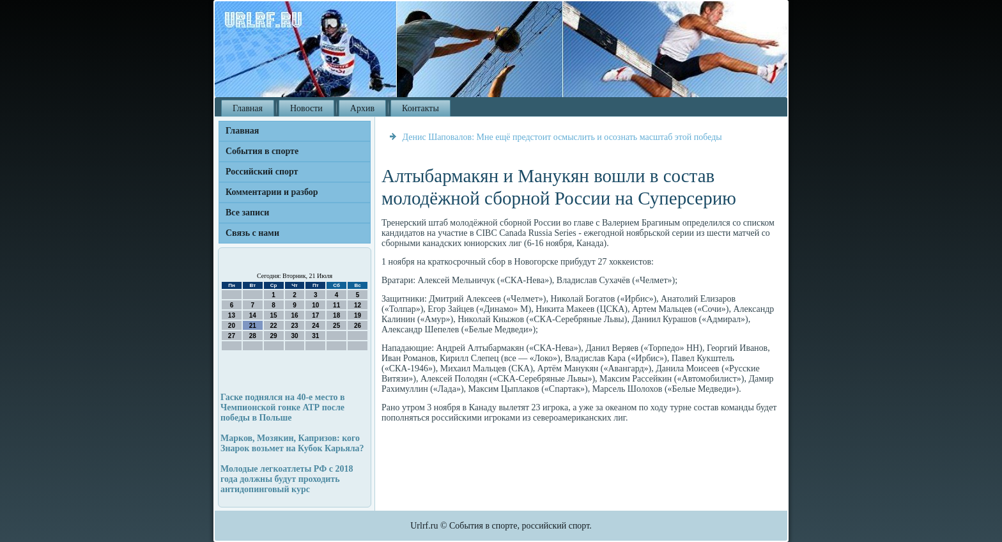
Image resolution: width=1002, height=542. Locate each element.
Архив (362, 108)
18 (336, 315)
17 (315, 315)
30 (294, 335)
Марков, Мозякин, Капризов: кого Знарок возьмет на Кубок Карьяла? (292, 443)
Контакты (420, 108)
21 (252, 325)
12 (357, 305)
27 (231, 335)
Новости (306, 108)
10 (315, 305)
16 (294, 315)
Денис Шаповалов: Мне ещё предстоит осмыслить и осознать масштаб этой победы (562, 137)
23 (294, 325)
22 (273, 325)
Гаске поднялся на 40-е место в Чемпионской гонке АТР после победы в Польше (282, 407)
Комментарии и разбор (272, 192)
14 (252, 315)
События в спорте (262, 151)
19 (357, 315)
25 (336, 325)
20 (231, 325)
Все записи (247, 212)
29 (273, 335)
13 (231, 315)
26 (357, 325)
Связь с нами (252, 233)
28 (252, 335)
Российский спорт (262, 171)
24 (315, 325)
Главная (248, 108)
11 (336, 305)
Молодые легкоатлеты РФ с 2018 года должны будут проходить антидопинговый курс (286, 479)
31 (315, 335)
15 (273, 315)
